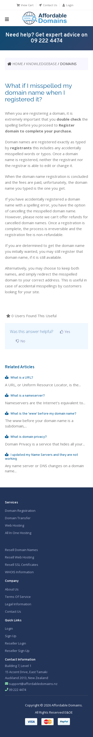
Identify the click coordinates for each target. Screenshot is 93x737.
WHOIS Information (19, 572)
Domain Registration (20, 510)
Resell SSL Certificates (21, 564)
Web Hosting (14, 525)
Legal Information (18, 604)
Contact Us (47, 5)
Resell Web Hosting (19, 557)
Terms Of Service (18, 596)
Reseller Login (15, 643)
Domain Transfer (18, 518)
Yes (64, 331)
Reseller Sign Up (17, 650)
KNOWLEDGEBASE (41, 63)
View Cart (24, 5)
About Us (12, 589)
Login (67, 5)
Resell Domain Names (21, 550)
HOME (17, 63)
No (19, 341)
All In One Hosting (18, 533)
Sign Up (10, 636)
